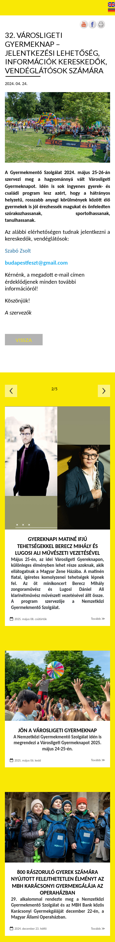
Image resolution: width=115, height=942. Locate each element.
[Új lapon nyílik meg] (92, 27)
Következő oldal (104, 391)
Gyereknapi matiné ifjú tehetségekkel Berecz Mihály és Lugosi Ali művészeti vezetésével (57, 546)
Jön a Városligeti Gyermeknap (57, 730)
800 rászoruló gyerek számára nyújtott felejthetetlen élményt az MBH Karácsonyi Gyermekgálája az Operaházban (57, 882)
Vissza (24, 340)
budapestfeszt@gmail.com (36, 262)
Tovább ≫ (98, 619)
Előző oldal (11, 391)
